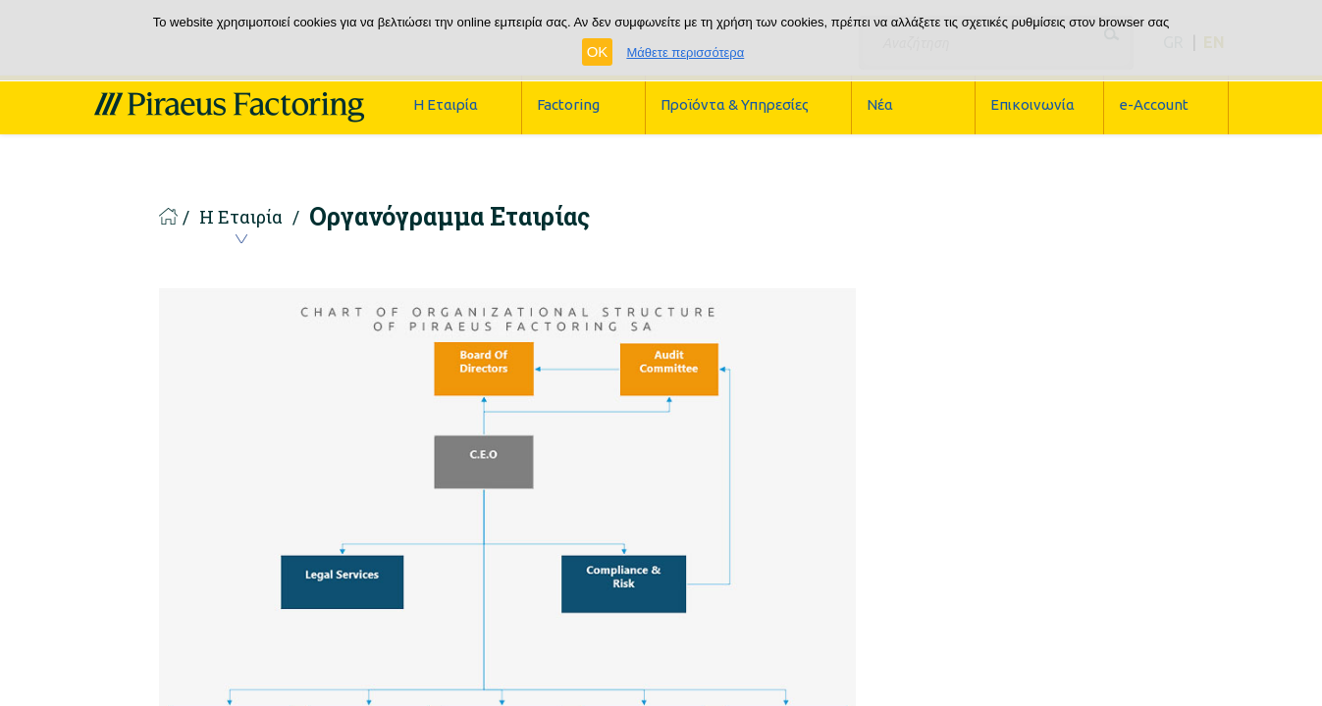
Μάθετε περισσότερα (685, 52)
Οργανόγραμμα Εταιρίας (449, 216)
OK (597, 51)
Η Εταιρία (240, 219)
